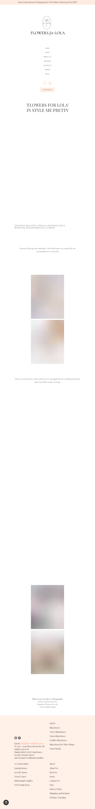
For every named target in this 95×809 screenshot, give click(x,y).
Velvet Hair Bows (22, 785)
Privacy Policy (56, 789)
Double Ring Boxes (58, 740)
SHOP (52, 723)
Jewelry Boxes (20, 772)
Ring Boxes (55, 727)
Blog (48, 74)
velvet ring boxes (34, 752)
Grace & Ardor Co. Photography (50, 699)
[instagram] (45, 83)
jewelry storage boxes (24, 755)
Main (47, 48)
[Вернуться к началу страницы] (6, 802)
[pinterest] (50, 83)
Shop (47, 52)
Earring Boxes (20, 768)
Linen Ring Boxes (57, 736)
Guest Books (55, 748)
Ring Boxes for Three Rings (62, 744)
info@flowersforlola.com (31, 743)
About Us (47, 56)
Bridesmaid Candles (23, 780)
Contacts (47, 65)
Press (47, 69)
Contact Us (55, 780)
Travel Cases (20, 776)
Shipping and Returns (60, 793)
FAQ (51, 785)
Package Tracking (58, 797)
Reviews (47, 61)
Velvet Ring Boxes (58, 732)
